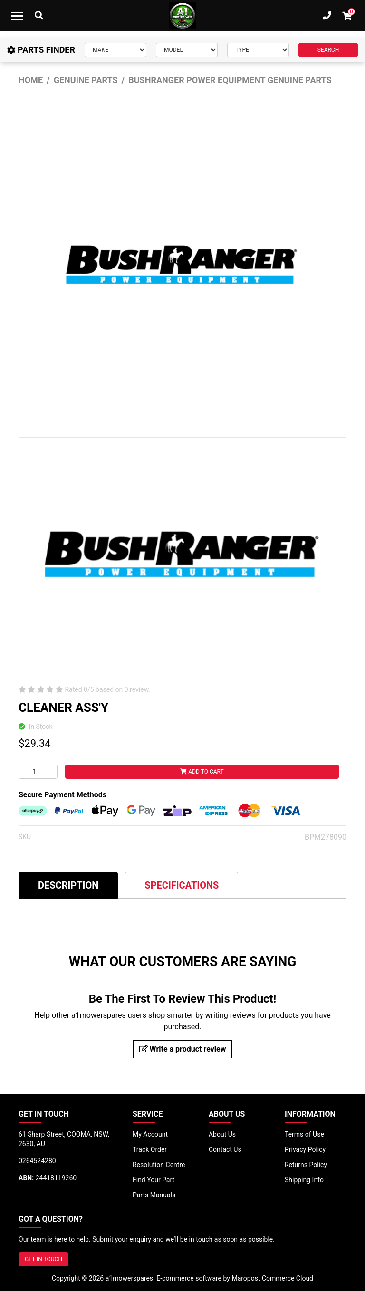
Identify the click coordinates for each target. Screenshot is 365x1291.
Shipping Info (304, 1180)
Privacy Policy (305, 1149)
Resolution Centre (159, 1164)
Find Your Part (153, 1180)
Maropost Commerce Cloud (272, 1278)
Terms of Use (304, 1134)
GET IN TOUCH (43, 1259)
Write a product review (182, 1048)
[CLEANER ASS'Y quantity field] (38, 772)
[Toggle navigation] (17, 15)
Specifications (181, 885)
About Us (222, 1134)
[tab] (68, 885)
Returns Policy (306, 1164)
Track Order (150, 1149)
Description (68, 885)
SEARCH (328, 50)
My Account (150, 1134)
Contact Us (225, 1149)
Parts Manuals (154, 1195)
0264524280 (37, 1161)
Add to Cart (201, 771)
